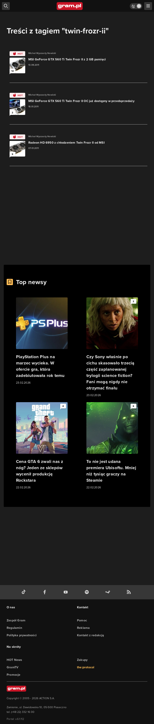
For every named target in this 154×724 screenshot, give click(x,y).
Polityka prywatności (22, 635)
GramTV (12, 667)
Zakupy (82, 660)
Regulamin (14, 628)
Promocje (14, 674)
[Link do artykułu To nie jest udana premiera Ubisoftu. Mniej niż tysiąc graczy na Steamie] (112, 446)
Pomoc (82, 620)
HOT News (14, 660)
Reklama (83, 628)
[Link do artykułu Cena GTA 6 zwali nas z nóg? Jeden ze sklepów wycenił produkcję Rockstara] (42, 446)
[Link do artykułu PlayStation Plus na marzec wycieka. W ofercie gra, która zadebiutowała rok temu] (42, 341)
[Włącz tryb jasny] (136, 6)
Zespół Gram (16, 620)
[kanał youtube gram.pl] (66, 592)
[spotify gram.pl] (87, 592)
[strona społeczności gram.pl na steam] (108, 592)
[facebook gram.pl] (45, 592)
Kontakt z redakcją (90, 635)
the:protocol (85, 667)
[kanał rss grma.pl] (129, 592)
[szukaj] (6, 6)
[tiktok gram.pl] (24, 592)
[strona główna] (70, 6)
